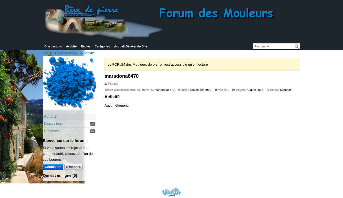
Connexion (53, 167)
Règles (86, 46)
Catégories (102, 46)
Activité (71, 46)
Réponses (52, 131)
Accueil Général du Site (130, 46)
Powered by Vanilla (171, 192)
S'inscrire (73, 167)
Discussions (53, 46)
